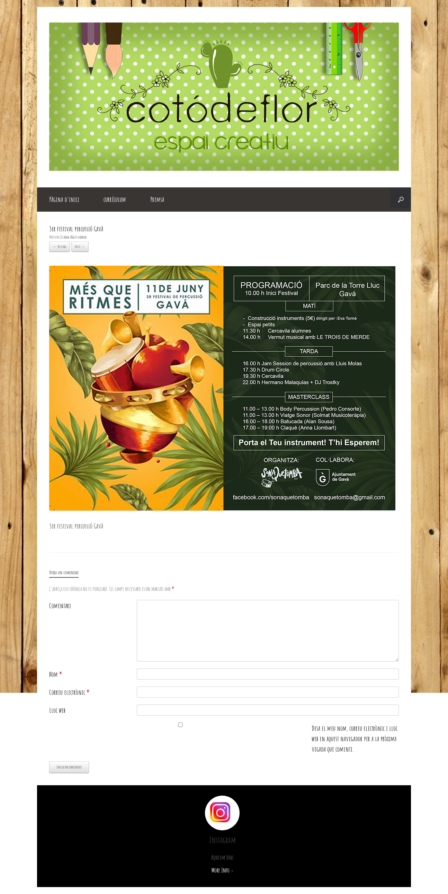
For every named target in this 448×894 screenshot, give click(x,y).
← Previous (59, 246)
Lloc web (57, 710)
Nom (55, 674)
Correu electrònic (69, 692)
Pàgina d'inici (64, 199)
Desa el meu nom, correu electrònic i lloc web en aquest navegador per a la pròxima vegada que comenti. (354, 738)
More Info (222, 870)
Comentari (60, 605)
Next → (80, 246)
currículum (115, 199)
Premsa (157, 199)
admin (82, 237)
